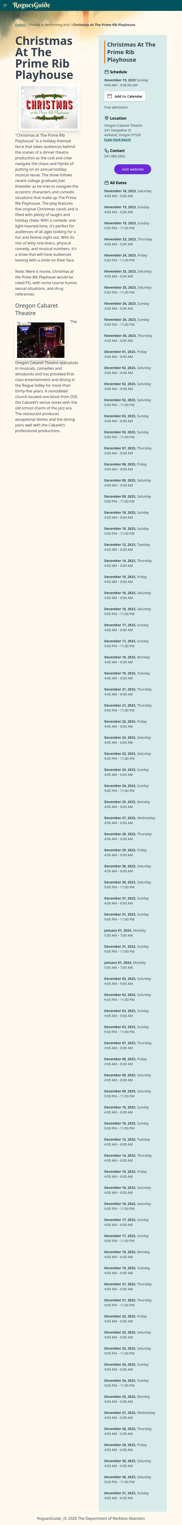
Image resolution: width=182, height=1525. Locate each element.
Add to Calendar (124, 96)
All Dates (115, 182)
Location (115, 118)
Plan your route (117, 140)
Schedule (115, 71)
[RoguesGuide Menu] (5, 5)
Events (20, 24)
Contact (114, 150)
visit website (133, 169)
